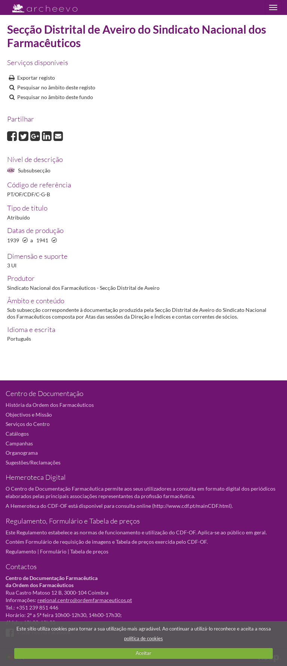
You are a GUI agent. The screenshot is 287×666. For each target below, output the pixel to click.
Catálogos (17, 433)
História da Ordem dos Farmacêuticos (50, 405)
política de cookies (143, 638)
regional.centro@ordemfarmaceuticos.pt (84, 600)
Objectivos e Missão (29, 414)
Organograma (22, 452)
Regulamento (21, 551)
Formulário (53, 551)
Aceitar (143, 653)
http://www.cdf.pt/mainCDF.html (192, 506)
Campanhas (19, 443)
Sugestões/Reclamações (33, 462)
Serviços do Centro (28, 424)
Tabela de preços (89, 551)
